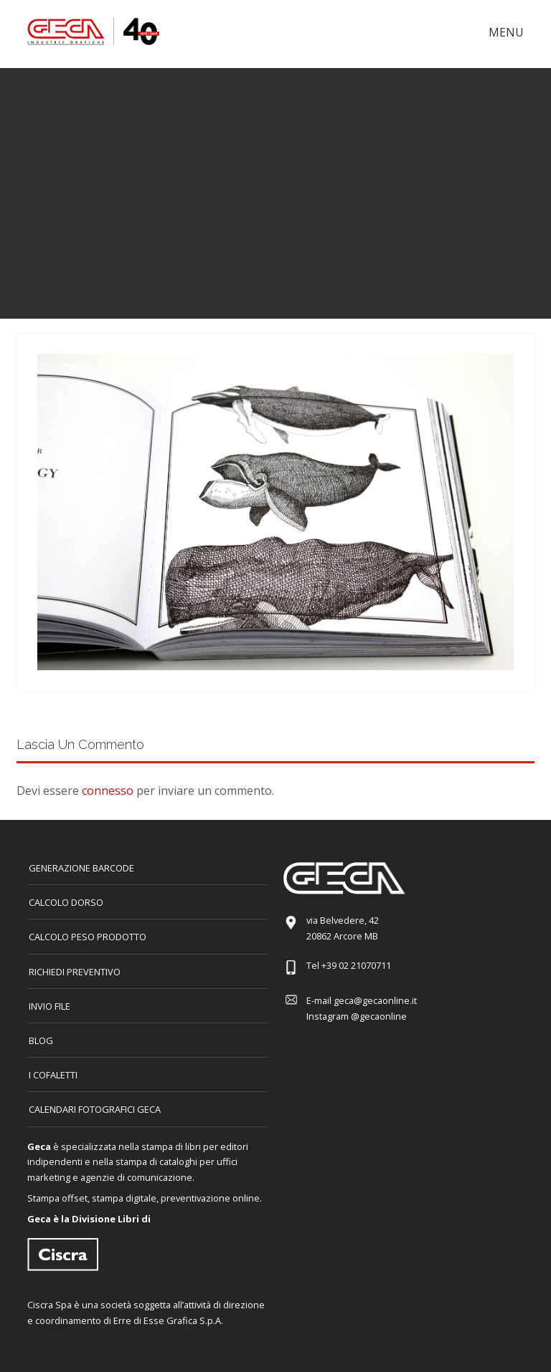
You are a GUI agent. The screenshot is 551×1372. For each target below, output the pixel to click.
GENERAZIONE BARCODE (81, 867)
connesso (107, 790)
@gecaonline (379, 1016)
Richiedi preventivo (75, 971)
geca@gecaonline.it (375, 1000)
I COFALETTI (53, 1074)
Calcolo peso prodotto (87, 936)
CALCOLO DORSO (66, 902)
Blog (41, 1040)
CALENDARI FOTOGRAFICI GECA (95, 1109)
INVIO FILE (49, 1006)
